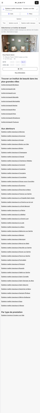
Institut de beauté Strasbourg (10, 118)
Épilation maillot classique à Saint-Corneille (15, 276)
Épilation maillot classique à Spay (11, 301)
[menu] (2, 3)
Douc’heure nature (8, 55)
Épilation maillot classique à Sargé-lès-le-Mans (16, 289)
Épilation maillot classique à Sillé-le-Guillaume (15, 297)
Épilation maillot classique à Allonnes (13, 132)
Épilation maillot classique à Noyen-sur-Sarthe (16, 252)
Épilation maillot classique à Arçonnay (13, 136)
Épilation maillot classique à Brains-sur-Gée (15, 144)
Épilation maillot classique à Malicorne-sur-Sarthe (17, 231)
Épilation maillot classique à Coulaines (13, 169)
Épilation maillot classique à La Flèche (13, 210)
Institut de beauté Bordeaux (10, 85)
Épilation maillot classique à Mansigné (13, 239)
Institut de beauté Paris (8, 114)
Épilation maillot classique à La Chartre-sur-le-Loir (17, 202)
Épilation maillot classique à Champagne (14, 152)
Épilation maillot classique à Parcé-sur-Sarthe (15, 256)
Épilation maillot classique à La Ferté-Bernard (15, 206)
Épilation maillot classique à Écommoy (13, 185)
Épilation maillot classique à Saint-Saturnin (14, 285)
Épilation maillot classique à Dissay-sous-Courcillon (17, 181)
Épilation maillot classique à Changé (12, 156)
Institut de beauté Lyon (8, 93)
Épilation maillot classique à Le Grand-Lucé (14, 218)
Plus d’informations (20, 72)
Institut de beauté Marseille (9, 97)
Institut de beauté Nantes (9, 105)
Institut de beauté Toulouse (10, 122)
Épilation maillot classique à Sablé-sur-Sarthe (15, 272)
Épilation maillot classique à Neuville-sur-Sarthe (16, 247)
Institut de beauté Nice (8, 109)
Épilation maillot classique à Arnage (12, 140)
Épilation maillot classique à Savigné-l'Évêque (15, 293)
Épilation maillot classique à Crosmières (13, 177)
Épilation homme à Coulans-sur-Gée (12, 315)
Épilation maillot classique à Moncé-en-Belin (15, 243)
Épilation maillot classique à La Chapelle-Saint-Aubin (18, 198)
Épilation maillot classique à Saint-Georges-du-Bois (17, 281)
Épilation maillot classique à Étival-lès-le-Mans (16, 190)
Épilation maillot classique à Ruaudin (12, 268)
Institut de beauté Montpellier (10, 101)
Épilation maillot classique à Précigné (13, 264)
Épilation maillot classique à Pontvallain (13, 260)
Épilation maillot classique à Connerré (13, 165)
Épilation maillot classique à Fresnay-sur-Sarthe (16, 194)
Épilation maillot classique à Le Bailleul (13, 214)
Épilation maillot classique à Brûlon (12, 148)
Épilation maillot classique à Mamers (12, 235)
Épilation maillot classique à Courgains (13, 173)
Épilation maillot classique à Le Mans (12, 227)
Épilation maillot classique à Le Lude (12, 223)
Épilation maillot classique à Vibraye (12, 305)
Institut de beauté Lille (8, 89)
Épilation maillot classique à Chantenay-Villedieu (16, 161)
